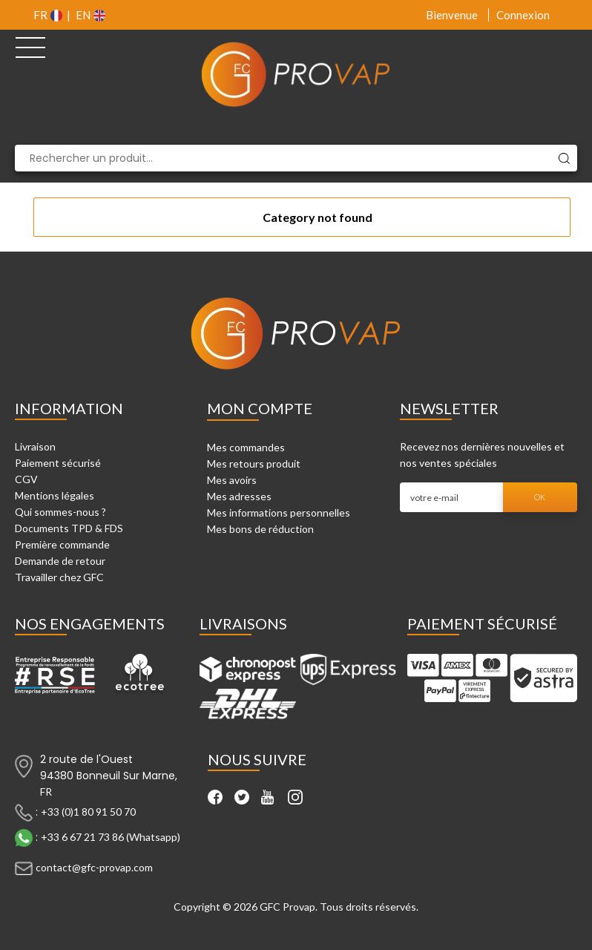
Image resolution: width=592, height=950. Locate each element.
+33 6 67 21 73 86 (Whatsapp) (110, 836)
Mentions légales (54, 495)
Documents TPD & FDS (69, 528)
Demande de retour (60, 560)
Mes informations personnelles (278, 512)
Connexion (523, 15)
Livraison (35, 446)
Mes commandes (246, 447)
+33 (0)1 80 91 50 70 (88, 811)
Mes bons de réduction (260, 528)
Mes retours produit (253, 463)
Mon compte (259, 408)
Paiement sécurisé (58, 462)
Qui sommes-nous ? (60, 511)
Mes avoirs (232, 480)
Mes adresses (239, 496)
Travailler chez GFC (59, 577)
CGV (26, 479)
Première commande (62, 544)
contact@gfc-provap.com (94, 866)
